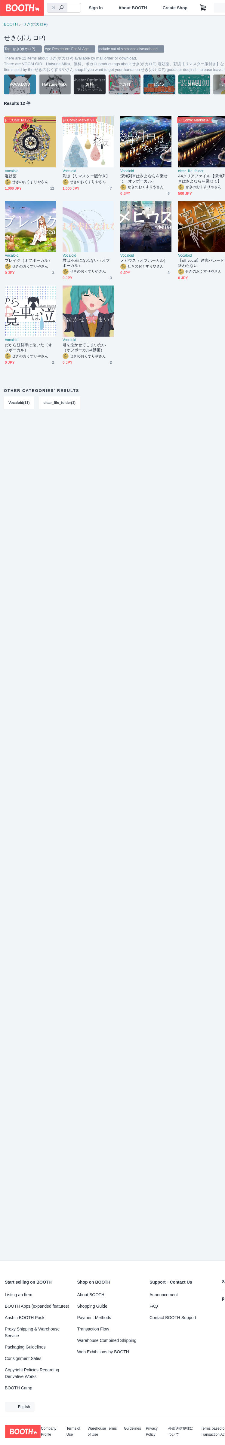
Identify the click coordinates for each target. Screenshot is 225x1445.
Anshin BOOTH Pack (25, 1317)
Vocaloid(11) (18, 403)
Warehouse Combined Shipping (107, 1340)
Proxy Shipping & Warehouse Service (32, 1332)
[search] (61, 8)
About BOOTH (133, 8)
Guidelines (132, 1429)
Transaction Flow (93, 1329)
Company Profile (48, 1431)
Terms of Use (73, 1431)
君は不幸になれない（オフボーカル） (86, 263)
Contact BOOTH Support (172, 1317)
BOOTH (11, 24)
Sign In (96, 8)
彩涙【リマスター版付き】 (86, 176)
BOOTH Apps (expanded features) (37, 1306)
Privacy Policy (152, 1431)
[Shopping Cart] (203, 8)
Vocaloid (11, 171)
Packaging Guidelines (25, 1347)
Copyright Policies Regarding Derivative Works (32, 1373)
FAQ (153, 1306)
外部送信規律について (180, 1431)
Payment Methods (94, 1317)
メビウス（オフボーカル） (144, 260)
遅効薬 (11, 176)
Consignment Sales (23, 1358)
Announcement (163, 1294)
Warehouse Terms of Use (102, 1431)
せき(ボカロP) (35, 24)
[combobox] (57, 8)
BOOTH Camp (18, 1387)
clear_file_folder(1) (59, 403)
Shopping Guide (92, 1306)
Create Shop (175, 8)
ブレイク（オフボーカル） (28, 260)
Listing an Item (18, 1294)
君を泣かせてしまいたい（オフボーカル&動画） (84, 348)
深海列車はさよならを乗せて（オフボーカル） (144, 179)
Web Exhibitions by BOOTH (103, 1351)
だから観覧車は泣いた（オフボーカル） (28, 348)
